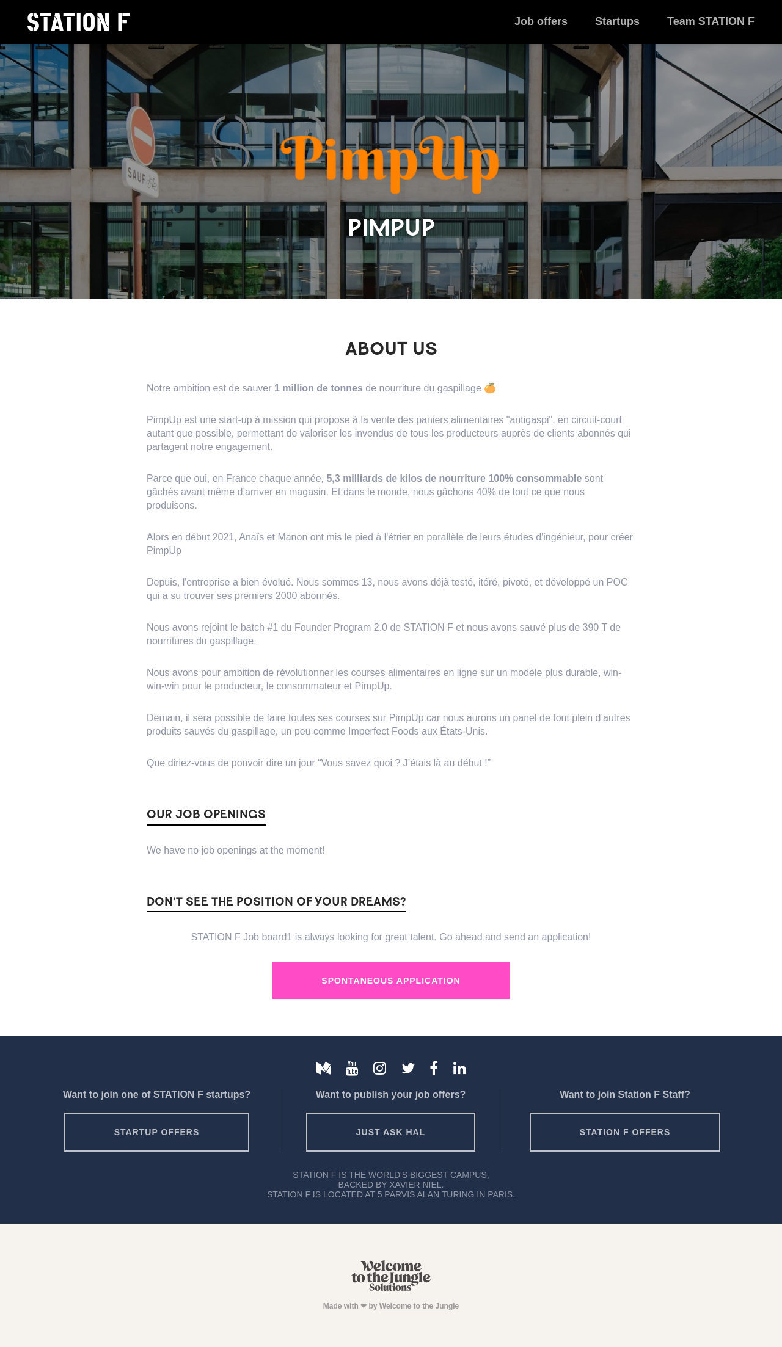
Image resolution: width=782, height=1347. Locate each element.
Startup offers (157, 1132)
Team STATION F (711, 21)
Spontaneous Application (390, 981)
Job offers (541, 21)
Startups (617, 21)
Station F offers (625, 1132)
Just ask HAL (390, 1132)
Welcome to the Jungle (419, 1306)
